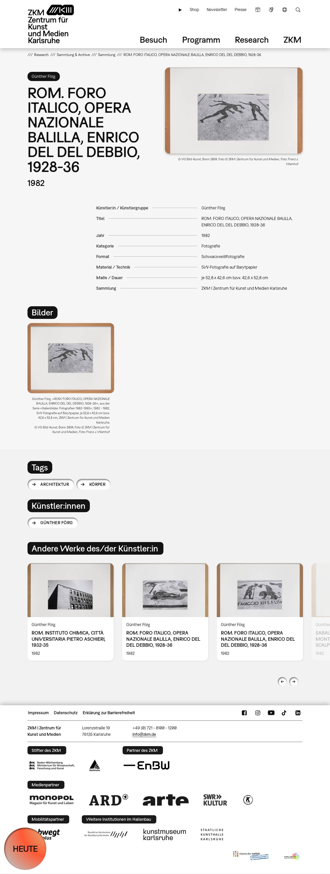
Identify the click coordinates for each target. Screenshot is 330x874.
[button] (233, 110)
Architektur (54, 484)
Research (252, 40)
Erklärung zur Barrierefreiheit (109, 712)
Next (293, 681)
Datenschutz (65, 712)
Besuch (153, 40)
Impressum (38, 712)
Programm (201, 40)
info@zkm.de (144, 734)
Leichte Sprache (257, 9)
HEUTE (25, 849)
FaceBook (244, 712)
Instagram (257, 712)
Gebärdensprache (271, 9)
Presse (241, 9)
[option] (73, 380)
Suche (297, 9)
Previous (282, 681)
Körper (97, 484)
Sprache (284, 9)
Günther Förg (56, 522)
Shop (194, 9)
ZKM (292, 40)
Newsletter (217, 9)
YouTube (271, 712)
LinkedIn (297, 712)
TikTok (284, 712)
